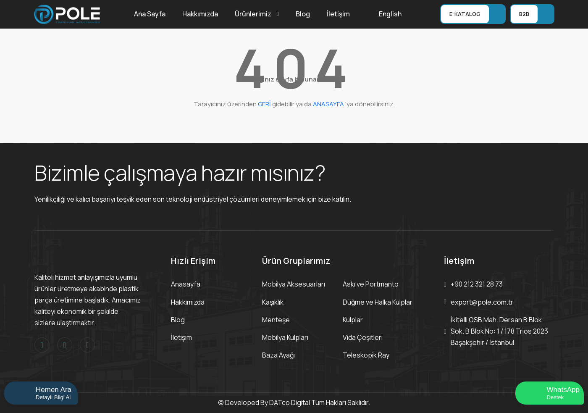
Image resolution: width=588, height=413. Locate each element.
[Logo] (67, 13)
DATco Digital (289, 402)
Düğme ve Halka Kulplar (377, 302)
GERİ (264, 104)
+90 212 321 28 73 (477, 284)
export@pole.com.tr (482, 302)
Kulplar (353, 319)
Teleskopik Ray (366, 355)
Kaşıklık (273, 302)
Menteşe (276, 319)
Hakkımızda (200, 13)
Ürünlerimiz (253, 13)
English (390, 13)
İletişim (338, 13)
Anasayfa (185, 284)
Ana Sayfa (149, 13)
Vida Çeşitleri (363, 337)
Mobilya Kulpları (285, 337)
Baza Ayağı (278, 355)
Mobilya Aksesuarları (293, 284)
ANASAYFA (328, 104)
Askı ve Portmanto (371, 284)
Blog (303, 13)
